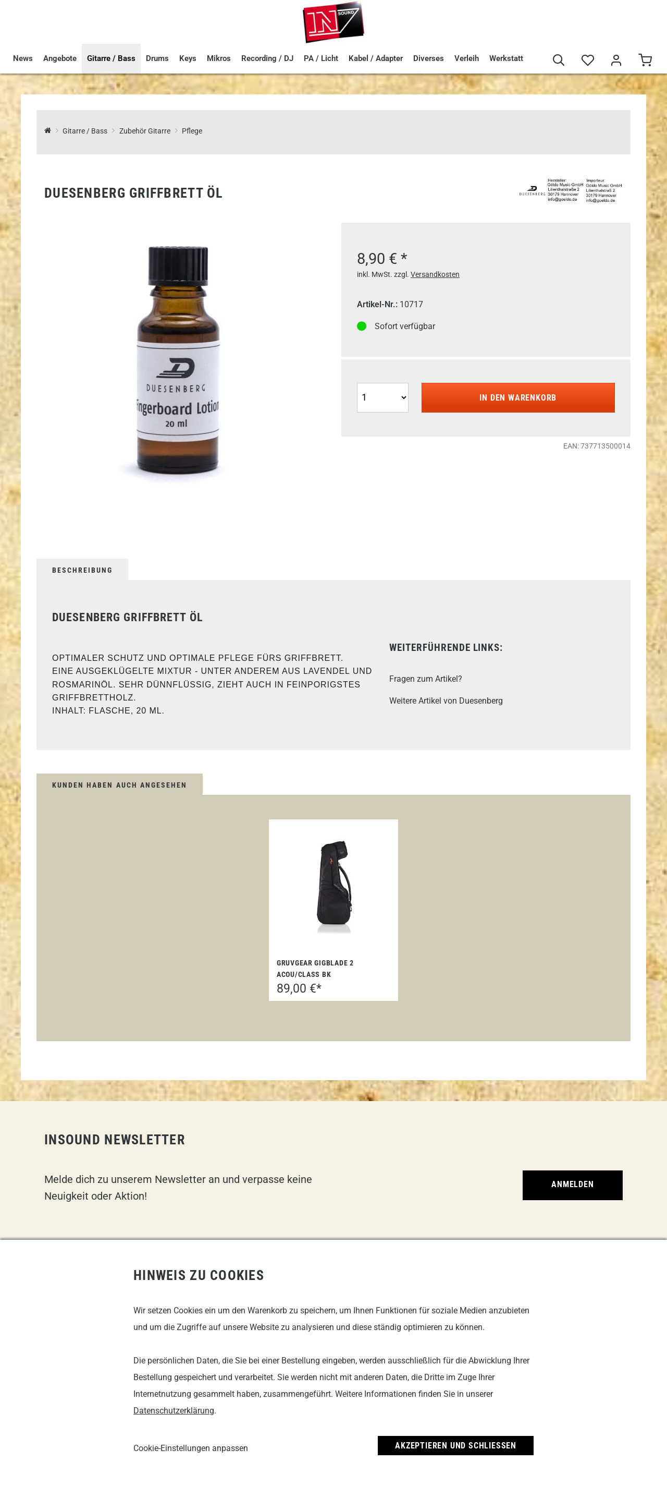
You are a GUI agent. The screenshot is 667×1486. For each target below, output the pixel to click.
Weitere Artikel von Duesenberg (446, 701)
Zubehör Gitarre (144, 131)
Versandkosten (435, 274)
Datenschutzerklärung (173, 1411)
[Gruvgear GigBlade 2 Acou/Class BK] (333, 886)
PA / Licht (321, 58)
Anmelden (572, 1184)
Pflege (192, 131)
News (23, 58)
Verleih (466, 58)
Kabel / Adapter (376, 58)
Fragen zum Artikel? (425, 679)
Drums (157, 58)
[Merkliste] (587, 60)
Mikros (219, 58)
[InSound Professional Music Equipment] (47, 131)
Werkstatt (506, 58)
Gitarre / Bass (111, 58)
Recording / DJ (267, 58)
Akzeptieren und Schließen (455, 1446)
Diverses (428, 58)
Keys (187, 58)
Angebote (60, 58)
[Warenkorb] (645, 60)
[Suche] (559, 60)
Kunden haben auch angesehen (119, 785)
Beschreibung (82, 570)
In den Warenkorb (518, 398)
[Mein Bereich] (616, 60)
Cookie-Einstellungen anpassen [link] (190, 1448)
